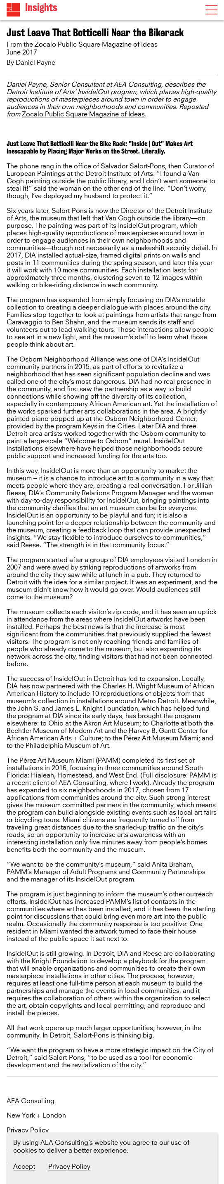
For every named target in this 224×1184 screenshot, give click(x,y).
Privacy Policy (28, 1130)
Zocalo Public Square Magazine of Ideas (83, 114)
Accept (24, 1166)
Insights (41, 8)
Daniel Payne (35, 62)
